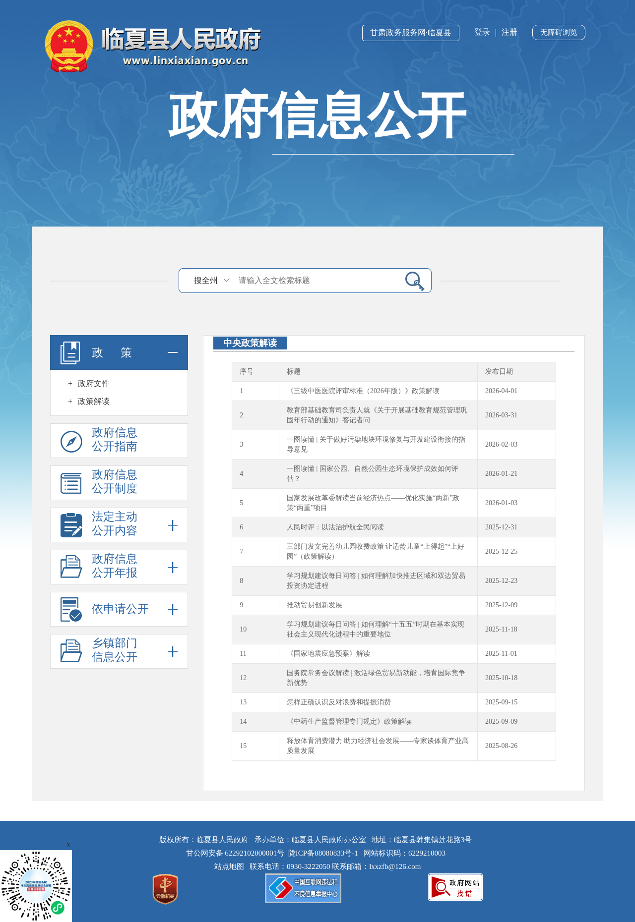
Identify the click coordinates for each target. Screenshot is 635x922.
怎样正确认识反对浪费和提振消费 (339, 702)
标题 (294, 371)
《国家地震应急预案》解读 (328, 653)
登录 (482, 32)
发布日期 (499, 371)
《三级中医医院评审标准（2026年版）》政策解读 (363, 391)
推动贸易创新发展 (314, 605)
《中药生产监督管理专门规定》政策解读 (349, 721)
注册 (509, 32)
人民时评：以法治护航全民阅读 (335, 527)
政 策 (119, 352)
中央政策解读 (250, 343)
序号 (247, 371)
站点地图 (231, 866)
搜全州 (206, 280)
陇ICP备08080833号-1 (323, 853)
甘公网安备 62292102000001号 (235, 853)
